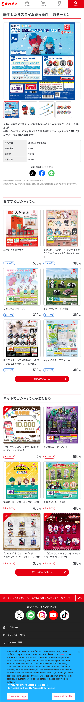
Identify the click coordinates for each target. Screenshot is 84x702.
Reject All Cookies (64, 696)
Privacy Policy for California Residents (28, 684)
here (61, 654)
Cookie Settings (17, 696)
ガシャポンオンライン (49, 572)
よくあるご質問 (15, 642)
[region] (42, 674)
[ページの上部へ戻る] (79, 598)
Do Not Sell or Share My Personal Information (31, 687)
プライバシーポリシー (15, 634)
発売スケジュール (42, 378)
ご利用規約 (10, 627)
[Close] (79, 651)
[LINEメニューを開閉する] (30, 615)
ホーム (6, 597)
